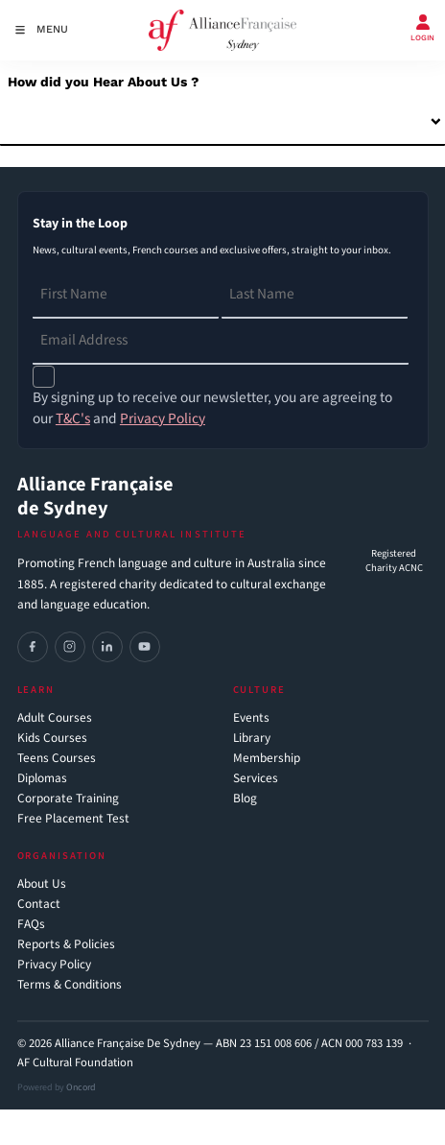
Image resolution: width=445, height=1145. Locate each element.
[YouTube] (144, 647)
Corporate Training (68, 799)
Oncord (81, 1087)
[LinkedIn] (107, 647)
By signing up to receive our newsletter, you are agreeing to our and (212, 408)
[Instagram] (70, 647)
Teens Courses (56, 759)
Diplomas (42, 779)
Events (251, 718)
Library (251, 738)
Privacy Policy (54, 965)
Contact (38, 904)
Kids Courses (52, 738)
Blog (245, 799)
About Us (41, 884)
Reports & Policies (66, 945)
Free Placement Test (73, 819)
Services (255, 779)
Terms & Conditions (69, 985)
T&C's (73, 418)
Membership (266, 759)
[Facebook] (32, 647)
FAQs (31, 925)
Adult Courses (54, 718)
